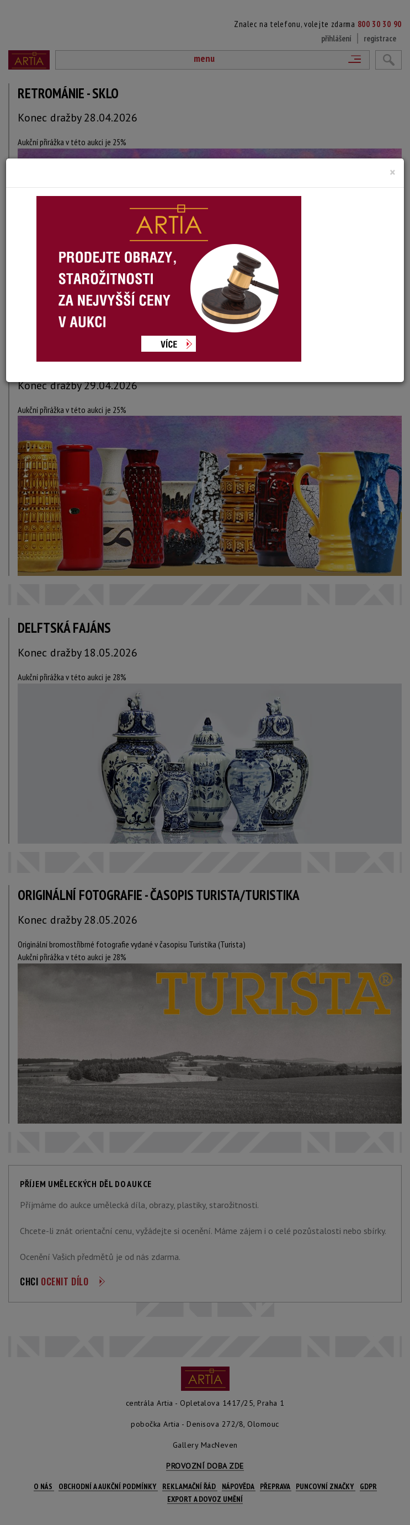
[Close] (393, 172)
